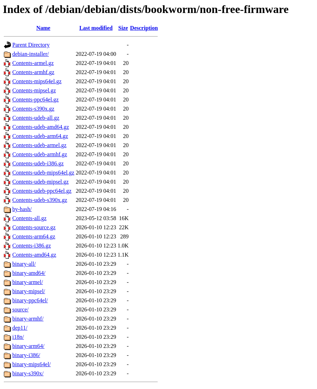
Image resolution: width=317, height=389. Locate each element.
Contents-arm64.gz (33, 236)
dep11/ (19, 328)
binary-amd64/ (28, 273)
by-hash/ (22, 209)
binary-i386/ (26, 355)
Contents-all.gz (29, 218)
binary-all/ (24, 264)
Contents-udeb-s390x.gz (39, 200)
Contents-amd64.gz (34, 255)
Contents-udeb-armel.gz (39, 145)
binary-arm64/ (28, 346)
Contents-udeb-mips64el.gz (43, 173)
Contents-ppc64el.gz (35, 100)
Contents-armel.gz (33, 63)
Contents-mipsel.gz (34, 90)
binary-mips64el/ (31, 364)
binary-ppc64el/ (30, 300)
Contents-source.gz (34, 227)
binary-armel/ (27, 282)
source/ (20, 309)
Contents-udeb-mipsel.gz (40, 182)
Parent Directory (31, 45)
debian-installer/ (30, 54)
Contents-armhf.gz (33, 72)
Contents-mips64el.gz (37, 81)
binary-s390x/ (28, 373)
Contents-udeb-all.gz (35, 118)
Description (144, 28)
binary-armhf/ (28, 319)
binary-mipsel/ (28, 291)
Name (43, 28)
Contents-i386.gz (31, 246)
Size (123, 28)
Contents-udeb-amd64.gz (40, 127)
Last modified (96, 28)
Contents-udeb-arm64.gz (40, 136)
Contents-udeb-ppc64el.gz (41, 191)
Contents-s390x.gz (33, 109)
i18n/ (18, 337)
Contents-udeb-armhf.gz (39, 154)
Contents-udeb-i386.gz (38, 163)
